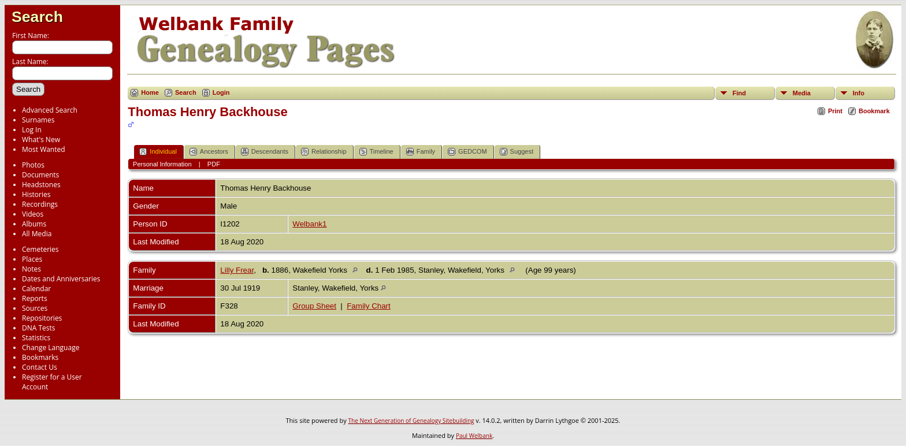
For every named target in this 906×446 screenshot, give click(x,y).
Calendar (36, 288)
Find (739, 93)
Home (150, 92)
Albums (34, 224)
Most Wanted (43, 149)
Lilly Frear (237, 270)
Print (835, 110)
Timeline (376, 151)
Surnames (38, 120)
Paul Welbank (474, 436)
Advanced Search (49, 110)
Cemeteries (40, 249)
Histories (36, 194)
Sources (34, 308)
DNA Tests (38, 328)
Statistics (36, 338)
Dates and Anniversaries (61, 279)
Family (420, 151)
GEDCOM (467, 151)
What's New (41, 139)
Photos (33, 165)
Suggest (516, 151)
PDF (213, 164)
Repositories (42, 318)
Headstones (41, 184)
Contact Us (39, 367)
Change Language (50, 347)
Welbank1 (309, 224)
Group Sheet (314, 306)
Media (802, 93)
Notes (31, 269)
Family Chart (369, 306)
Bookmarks (40, 357)
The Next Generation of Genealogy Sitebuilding (411, 421)
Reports (34, 298)
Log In (32, 130)
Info (858, 93)
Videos (32, 214)
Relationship (324, 151)
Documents (40, 175)
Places (32, 259)
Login (221, 92)
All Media (36, 234)
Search (37, 16)
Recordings (40, 204)
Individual (157, 151)
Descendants (264, 151)
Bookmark (874, 110)
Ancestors (209, 151)
